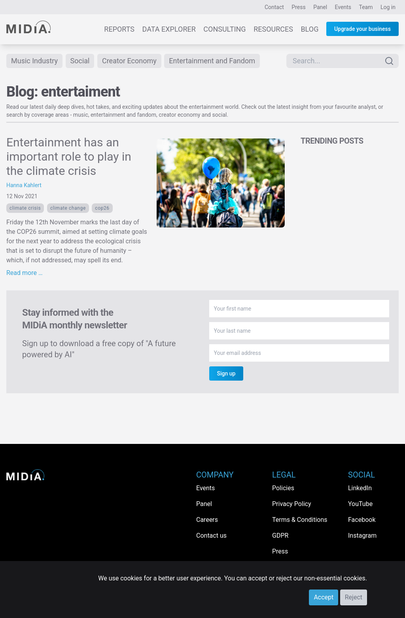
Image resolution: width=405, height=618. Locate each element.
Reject (353, 597)
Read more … (24, 273)
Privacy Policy (291, 504)
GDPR (280, 535)
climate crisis (25, 208)
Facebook (361, 519)
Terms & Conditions (299, 519)
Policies (283, 488)
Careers (207, 519)
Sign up (226, 373)
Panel (320, 7)
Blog (309, 29)
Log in (388, 7)
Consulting (224, 29)
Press (298, 7)
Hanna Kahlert (24, 185)
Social (80, 61)
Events (343, 7)
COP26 (102, 208)
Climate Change (68, 208)
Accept (323, 597)
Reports (119, 29)
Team (366, 7)
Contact (274, 7)
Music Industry (34, 61)
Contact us (211, 535)
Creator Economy (129, 61)
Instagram (362, 535)
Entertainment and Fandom (212, 61)
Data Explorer (169, 29)
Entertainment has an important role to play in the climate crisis (68, 156)
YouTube (360, 504)
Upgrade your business (362, 29)
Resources (273, 29)
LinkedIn (360, 488)
